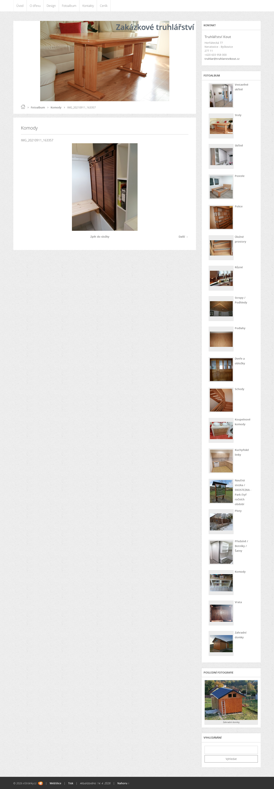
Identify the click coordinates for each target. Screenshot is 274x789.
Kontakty (88, 6)
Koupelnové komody (242, 422)
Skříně (239, 145)
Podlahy (240, 328)
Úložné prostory (240, 239)
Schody (239, 389)
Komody (56, 107)
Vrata (238, 602)
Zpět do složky (99, 236)
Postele (240, 176)
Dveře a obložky (240, 361)
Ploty (238, 511)
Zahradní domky (240, 635)
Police (239, 206)
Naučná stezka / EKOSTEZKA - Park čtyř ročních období (243, 492)
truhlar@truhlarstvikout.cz (222, 59)
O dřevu (35, 6)
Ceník (104, 6)
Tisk (70, 783)
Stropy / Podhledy (241, 300)
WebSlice (55, 783)
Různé (239, 267)
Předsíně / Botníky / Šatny (241, 546)
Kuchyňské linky (242, 452)
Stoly (238, 115)
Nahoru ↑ (123, 783)
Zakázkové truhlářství (155, 27)
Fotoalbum (69, 6)
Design (51, 6)
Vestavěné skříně (241, 87)
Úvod (20, 6)
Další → (183, 236)
